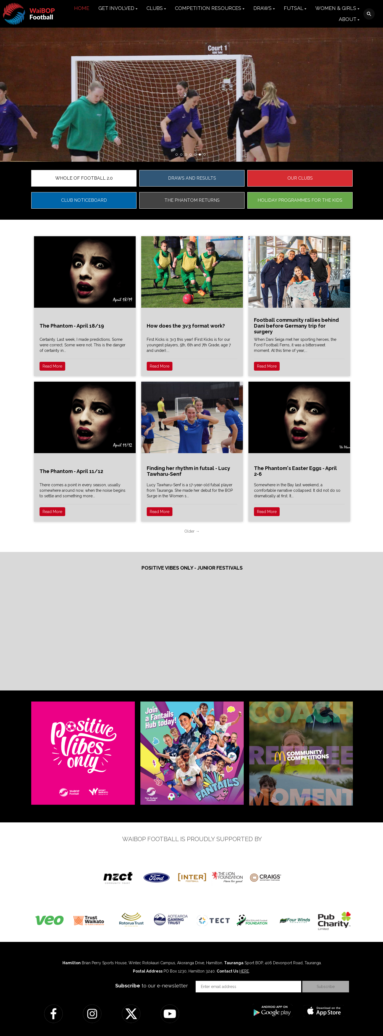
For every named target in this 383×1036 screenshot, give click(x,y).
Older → (192, 531)
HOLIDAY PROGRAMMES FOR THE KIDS (300, 200)
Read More (52, 366)
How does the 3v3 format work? (186, 326)
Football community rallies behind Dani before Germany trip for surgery (296, 325)
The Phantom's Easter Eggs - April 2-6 (295, 471)
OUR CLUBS (300, 178)
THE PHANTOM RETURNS (192, 200)
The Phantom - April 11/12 (71, 471)
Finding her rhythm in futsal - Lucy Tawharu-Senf (188, 471)
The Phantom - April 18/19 (72, 326)
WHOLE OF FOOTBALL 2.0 (84, 178)
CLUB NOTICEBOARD (84, 200)
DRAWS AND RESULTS (192, 178)
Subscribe (326, 986)
